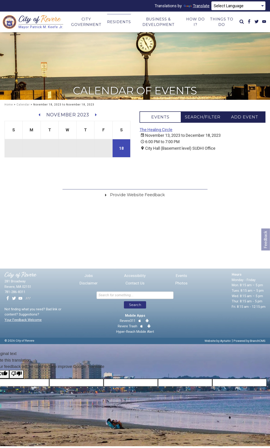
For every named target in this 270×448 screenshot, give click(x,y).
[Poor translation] (16, 376)
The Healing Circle (156, 131)
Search (135, 306)
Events (181, 277)
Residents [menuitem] (119, 23)
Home (9, 106)
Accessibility (135, 277)
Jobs (88, 277)
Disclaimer (89, 285)
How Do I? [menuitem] (194, 23)
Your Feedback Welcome (23, 322)
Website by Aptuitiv (218, 342)
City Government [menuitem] (87, 23)
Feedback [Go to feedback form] (265, 239)
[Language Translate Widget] (238, 6)
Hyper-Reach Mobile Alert (135, 333)
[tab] (160, 119)
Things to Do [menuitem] (220, 23)
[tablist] (202, 119)
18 (121, 150)
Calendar (23, 106)
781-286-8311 (15, 294)
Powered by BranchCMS (249, 342)
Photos (181, 285)
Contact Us (135, 285)
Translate (197, 5)
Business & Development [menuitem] (158, 23)
